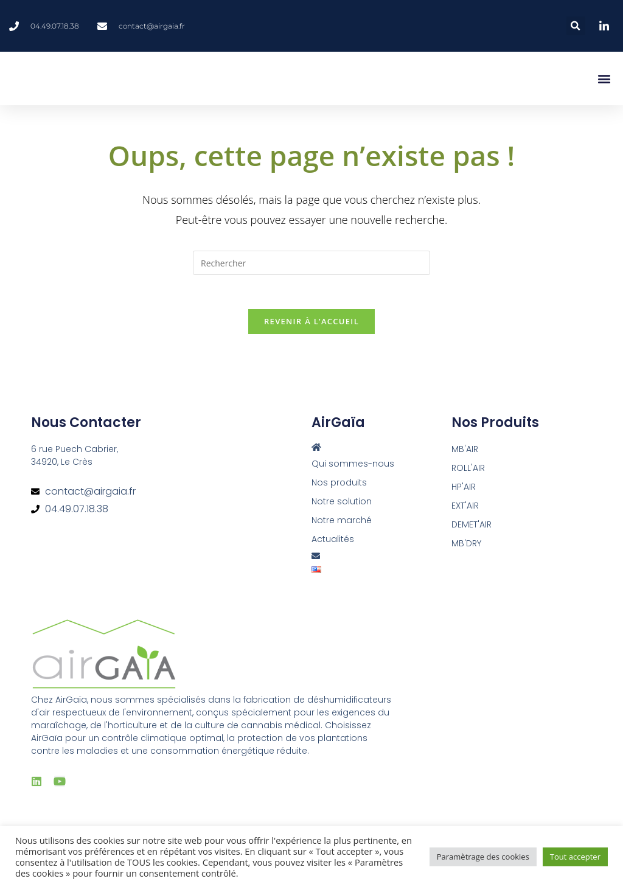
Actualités (333, 542)
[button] (575, 25)
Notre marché (342, 523)
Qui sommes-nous (353, 467)
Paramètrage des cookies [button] (483, 856)
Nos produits (339, 485)
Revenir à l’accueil (311, 324)
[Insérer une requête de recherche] (311, 263)
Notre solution (342, 504)
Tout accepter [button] (575, 856)
